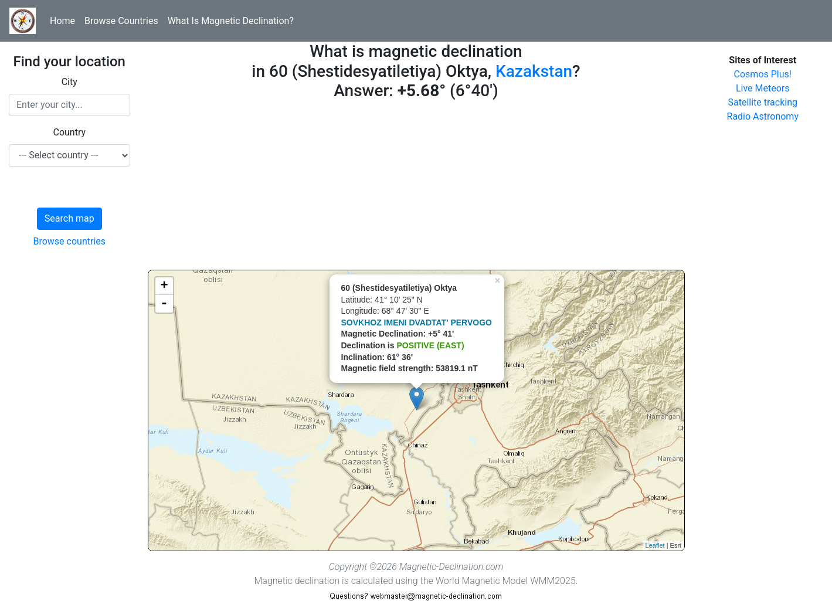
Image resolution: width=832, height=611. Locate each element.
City (69, 81)
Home (62, 20)
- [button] (164, 304)
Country (69, 132)
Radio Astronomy (763, 116)
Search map (69, 218)
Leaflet (655, 545)
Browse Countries (121, 20)
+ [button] (164, 286)
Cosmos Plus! (763, 74)
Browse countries (69, 241)
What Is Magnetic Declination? (231, 20)
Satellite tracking (762, 102)
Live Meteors (763, 88)
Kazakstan (533, 71)
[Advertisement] (416, 188)
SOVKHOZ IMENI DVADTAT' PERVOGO (416, 322)
